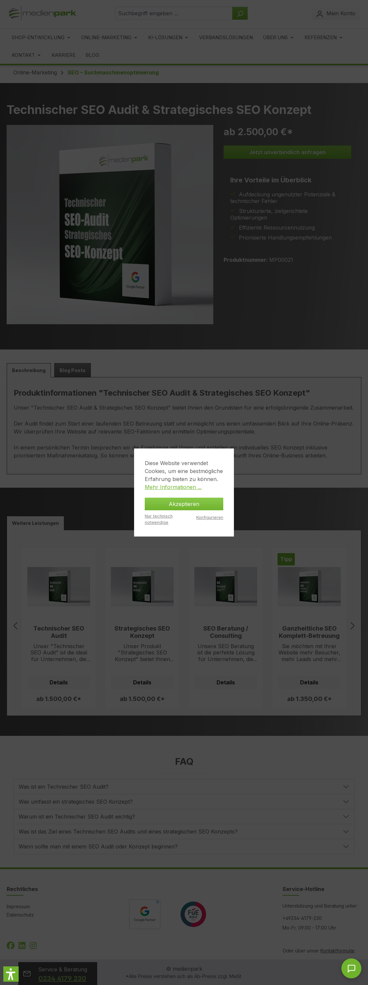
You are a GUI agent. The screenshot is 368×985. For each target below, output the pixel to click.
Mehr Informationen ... (173, 487)
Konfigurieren (209, 517)
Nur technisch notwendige (159, 519)
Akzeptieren (184, 504)
